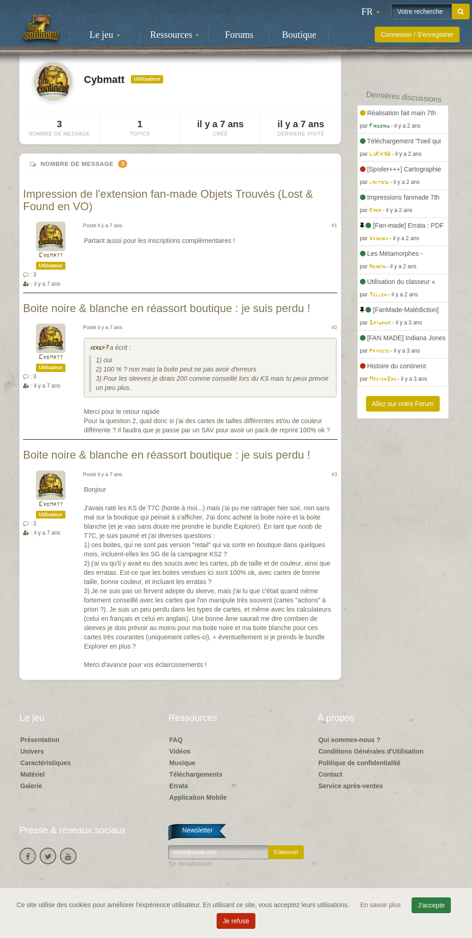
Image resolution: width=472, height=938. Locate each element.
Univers (32, 751)
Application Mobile (197, 797)
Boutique (299, 34)
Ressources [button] (174, 34)
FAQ (176, 739)
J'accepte (431, 905)
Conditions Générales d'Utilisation (371, 751)
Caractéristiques (45, 763)
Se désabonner (190, 863)
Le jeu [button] (104, 34)
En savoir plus (381, 905)
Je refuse (236, 921)
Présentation (39, 739)
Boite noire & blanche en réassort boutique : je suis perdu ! (166, 308)
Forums (239, 34)
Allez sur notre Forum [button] (403, 403)
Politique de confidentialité (360, 763)
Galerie (31, 786)
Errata (178, 786)
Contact (330, 774)
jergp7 (98, 348)
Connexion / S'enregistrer (417, 34)
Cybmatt (51, 255)
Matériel (32, 774)
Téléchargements (195, 774)
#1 (334, 225)
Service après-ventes (351, 786)
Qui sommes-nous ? (350, 739)
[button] (370, 11)
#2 (334, 327)
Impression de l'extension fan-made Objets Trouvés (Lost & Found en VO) (168, 200)
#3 (334, 474)
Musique (182, 763)
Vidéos (179, 751)
